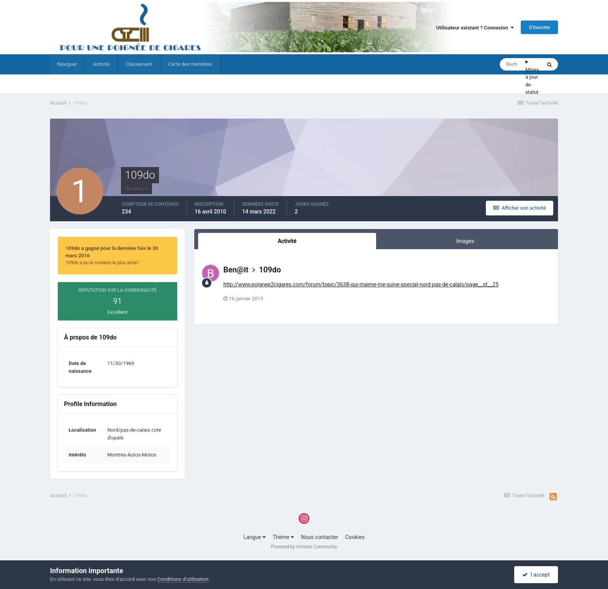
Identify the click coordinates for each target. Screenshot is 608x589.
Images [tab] (465, 241)
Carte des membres (190, 64)
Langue (255, 537)
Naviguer (67, 64)
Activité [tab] (287, 241)
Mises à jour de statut (532, 81)
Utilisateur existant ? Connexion (475, 28)
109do (270, 269)
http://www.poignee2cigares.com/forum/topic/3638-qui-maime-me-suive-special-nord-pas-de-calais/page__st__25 (361, 284)
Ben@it (236, 269)
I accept (535, 575)
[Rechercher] (512, 64)
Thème (283, 537)
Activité (101, 64)
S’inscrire (539, 27)
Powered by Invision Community (304, 546)
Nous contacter (319, 537)
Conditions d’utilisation (182, 579)
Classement (139, 64)
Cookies (354, 537)
